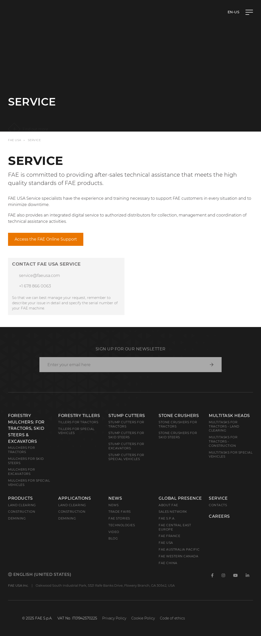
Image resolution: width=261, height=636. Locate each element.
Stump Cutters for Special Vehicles (126, 457)
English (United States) (39, 574)
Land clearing (22, 505)
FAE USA (14, 140)
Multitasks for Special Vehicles (230, 455)
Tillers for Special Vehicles (76, 431)
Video (113, 532)
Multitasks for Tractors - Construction (223, 441)
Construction (21, 511)
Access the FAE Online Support (46, 239)
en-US (234, 12)
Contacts (218, 505)
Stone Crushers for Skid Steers (178, 435)
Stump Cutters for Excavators (126, 446)
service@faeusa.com (39, 275)
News (115, 498)
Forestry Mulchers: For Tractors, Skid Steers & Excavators (26, 428)
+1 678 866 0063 (35, 286)
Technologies (121, 525)
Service (218, 498)
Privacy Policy (114, 618)
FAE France (169, 536)
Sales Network (173, 511)
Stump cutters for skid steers (126, 435)
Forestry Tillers (79, 415)
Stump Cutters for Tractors (126, 424)
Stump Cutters (126, 415)
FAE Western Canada (178, 556)
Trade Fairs (119, 511)
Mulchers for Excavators (21, 472)
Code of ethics (172, 618)
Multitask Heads (229, 415)
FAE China (168, 563)
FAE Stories (119, 518)
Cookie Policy (143, 618)
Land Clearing (72, 505)
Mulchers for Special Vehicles (29, 483)
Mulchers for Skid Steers (26, 461)
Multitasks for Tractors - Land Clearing (224, 426)
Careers (219, 516)
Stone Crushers (179, 415)
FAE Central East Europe (175, 527)
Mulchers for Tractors (21, 450)
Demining (17, 518)
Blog (113, 538)
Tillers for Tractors (78, 422)
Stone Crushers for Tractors (178, 424)
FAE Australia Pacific (179, 549)
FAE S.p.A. (167, 518)
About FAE (168, 505)
